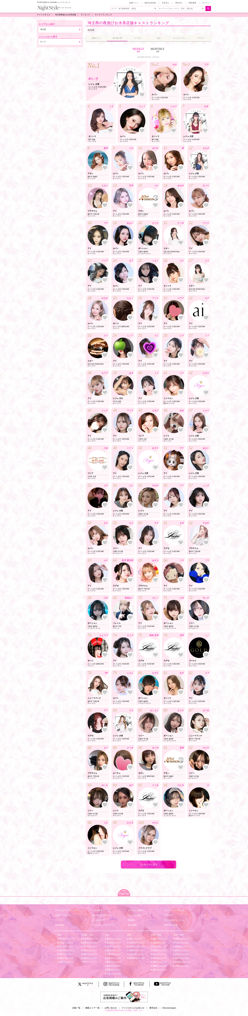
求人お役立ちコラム (174, 920)
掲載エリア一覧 (92, 1008)
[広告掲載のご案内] (124, 996)
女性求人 (165, 3)
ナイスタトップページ (66, 910)
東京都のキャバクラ (67, 938)
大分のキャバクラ (182, 954)
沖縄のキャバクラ (182, 966)
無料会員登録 (150, 3)
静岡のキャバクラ (113, 966)
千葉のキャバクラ (66, 946)
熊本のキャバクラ (182, 950)
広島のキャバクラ (159, 950)
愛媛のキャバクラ (159, 966)
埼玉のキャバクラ (66, 942)
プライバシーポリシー (103, 925)
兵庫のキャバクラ (136, 950)
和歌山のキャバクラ (137, 958)
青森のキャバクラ (90, 942)
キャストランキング (174, 910)
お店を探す (97, 910)
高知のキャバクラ (159, 969)
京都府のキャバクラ (137, 942)
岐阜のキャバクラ (113, 962)
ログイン (206, 3)
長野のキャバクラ (113, 958)
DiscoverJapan (169, 1008)
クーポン (59, 920)
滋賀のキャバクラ (136, 938)
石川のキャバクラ (113, 946)
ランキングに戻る (148, 864)
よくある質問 (98, 920)
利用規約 (59, 925)
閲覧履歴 (192, 3)
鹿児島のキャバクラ (183, 962)
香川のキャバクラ (159, 962)
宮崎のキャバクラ (182, 958)
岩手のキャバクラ (90, 946)
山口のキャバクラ (159, 954)
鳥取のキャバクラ (159, 938)
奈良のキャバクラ (136, 954)
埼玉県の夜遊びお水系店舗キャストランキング (128, 23)
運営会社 (153, 1008)
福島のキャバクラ (90, 962)
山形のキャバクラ (90, 958)
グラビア (168, 915)
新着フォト (134, 3)
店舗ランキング (63, 915)
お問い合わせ (111, 1008)
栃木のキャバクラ (66, 954)
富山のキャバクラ (113, 942)
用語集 (131, 920)
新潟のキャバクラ (113, 938)
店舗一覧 (76, 1008)
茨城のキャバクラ (66, 962)
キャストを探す (135, 910)
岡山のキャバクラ (159, 946)
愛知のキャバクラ (113, 969)
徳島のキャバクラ (159, 958)
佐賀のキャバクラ (182, 942)
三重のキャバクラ (113, 973)
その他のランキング (102, 915)
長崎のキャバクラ (182, 946)
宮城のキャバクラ (90, 950)
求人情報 (132, 925)
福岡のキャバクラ (182, 938)
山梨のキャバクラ (113, 954)
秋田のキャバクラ (90, 954)
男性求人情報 (171, 925)
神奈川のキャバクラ (67, 950)
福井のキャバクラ (113, 950)
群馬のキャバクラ (66, 958)
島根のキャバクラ (159, 942)
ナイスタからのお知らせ (133, 1008)
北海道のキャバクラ (91, 938)
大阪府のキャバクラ (137, 946)
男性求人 (179, 3)
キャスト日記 (134, 915)
